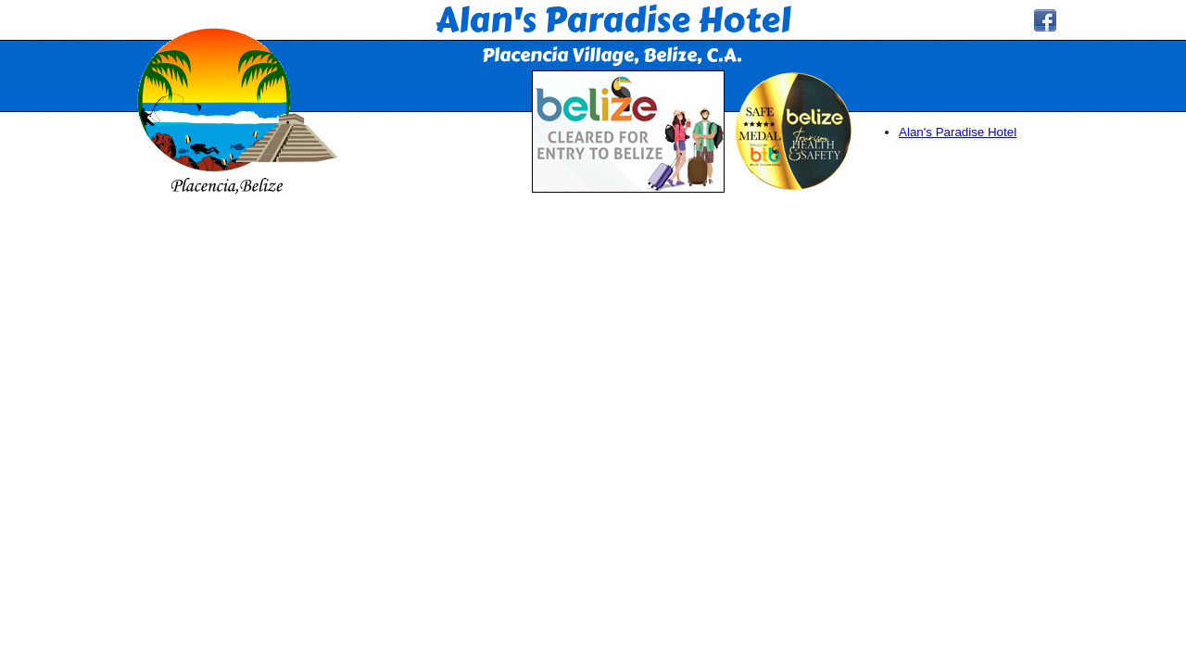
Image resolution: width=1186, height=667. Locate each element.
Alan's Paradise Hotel (957, 132)
